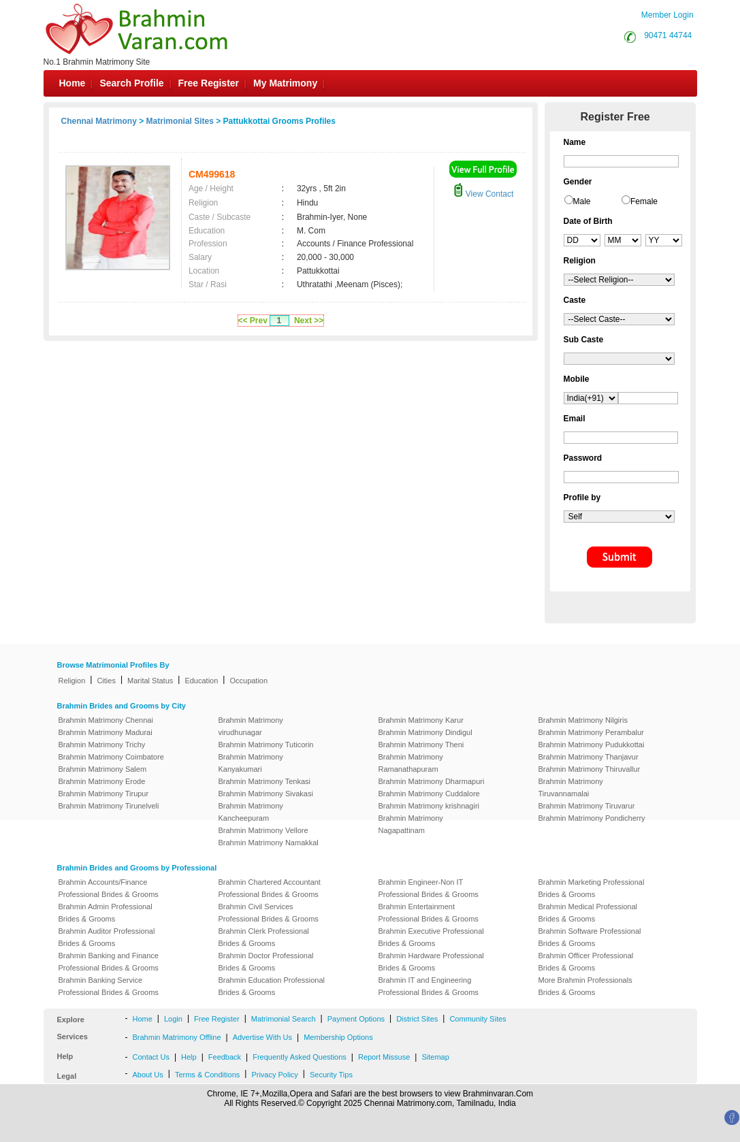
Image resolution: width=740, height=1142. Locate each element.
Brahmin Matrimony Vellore (263, 830)
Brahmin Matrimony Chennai (106, 720)
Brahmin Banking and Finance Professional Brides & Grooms (109, 961)
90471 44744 (668, 35)
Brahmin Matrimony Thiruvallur (589, 769)
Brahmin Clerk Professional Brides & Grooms (264, 937)
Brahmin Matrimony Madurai (105, 732)
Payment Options (356, 1019)
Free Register (208, 83)
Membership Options (338, 1037)
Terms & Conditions (207, 1075)
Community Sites (477, 1019)
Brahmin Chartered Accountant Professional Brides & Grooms (270, 888)
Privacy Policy (274, 1075)
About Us (148, 1075)
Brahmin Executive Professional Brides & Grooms (431, 937)
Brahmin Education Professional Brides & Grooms (272, 986)
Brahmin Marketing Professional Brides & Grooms (591, 888)
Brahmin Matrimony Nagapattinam (411, 824)
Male (582, 201)
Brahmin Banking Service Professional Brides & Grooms (109, 986)
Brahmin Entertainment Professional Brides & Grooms (429, 912)
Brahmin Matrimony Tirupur (104, 793)
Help (189, 1057)
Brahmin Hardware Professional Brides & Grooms (431, 961)
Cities (106, 680)
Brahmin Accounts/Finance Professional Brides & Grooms (109, 888)
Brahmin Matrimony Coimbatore (111, 757)
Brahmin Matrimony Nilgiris (583, 720)
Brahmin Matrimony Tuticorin (266, 744)
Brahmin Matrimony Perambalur (591, 732)
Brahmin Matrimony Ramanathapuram (411, 763)
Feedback (224, 1057)
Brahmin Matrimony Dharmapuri (432, 781)
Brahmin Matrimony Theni (421, 744)
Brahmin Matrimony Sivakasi (266, 793)
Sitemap (435, 1057)
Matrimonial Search (283, 1019)
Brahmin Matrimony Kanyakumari (251, 763)
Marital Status (150, 680)
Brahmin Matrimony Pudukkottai (591, 744)
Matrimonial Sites (180, 121)
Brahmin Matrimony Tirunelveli (109, 806)
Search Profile (131, 83)
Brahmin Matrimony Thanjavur (588, 757)
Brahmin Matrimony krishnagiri (429, 806)
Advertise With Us (262, 1037)
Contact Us (151, 1057)
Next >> (308, 320)
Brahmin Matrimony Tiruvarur (586, 806)
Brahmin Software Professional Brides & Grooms (589, 937)
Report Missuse (384, 1057)
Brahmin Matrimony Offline (177, 1037)
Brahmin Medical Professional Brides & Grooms (588, 912)
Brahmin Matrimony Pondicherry (591, 818)
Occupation (248, 680)
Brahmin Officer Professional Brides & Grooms (586, 961)
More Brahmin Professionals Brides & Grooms (585, 986)
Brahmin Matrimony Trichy (102, 744)
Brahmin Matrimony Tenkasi (265, 781)
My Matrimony (285, 83)
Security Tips (331, 1075)
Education (201, 680)
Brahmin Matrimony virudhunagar (251, 726)
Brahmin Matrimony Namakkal (269, 842)
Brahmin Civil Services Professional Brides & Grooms (269, 912)
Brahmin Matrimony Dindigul (425, 732)
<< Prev (253, 320)
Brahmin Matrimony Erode (102, 781)
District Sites (417, 1019)
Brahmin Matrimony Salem (103, 769)
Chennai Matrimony (99, 121)
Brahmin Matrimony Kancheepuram (251, 812)
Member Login (667, 15)
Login (173, 1019)
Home (72, 83)
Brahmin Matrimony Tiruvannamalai (570, 787)
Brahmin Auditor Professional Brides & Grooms (107, 937)
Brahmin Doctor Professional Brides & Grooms (266, 961)
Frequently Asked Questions (300, 1057)
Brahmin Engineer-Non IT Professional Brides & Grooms (429, 888)
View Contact (483, 194)
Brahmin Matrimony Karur (421, 720)
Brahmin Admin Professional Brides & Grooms (105, 912)
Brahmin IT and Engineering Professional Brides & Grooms (429, 986)
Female (644, 201)
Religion (72, 680)
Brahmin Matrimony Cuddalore (429, 793)
